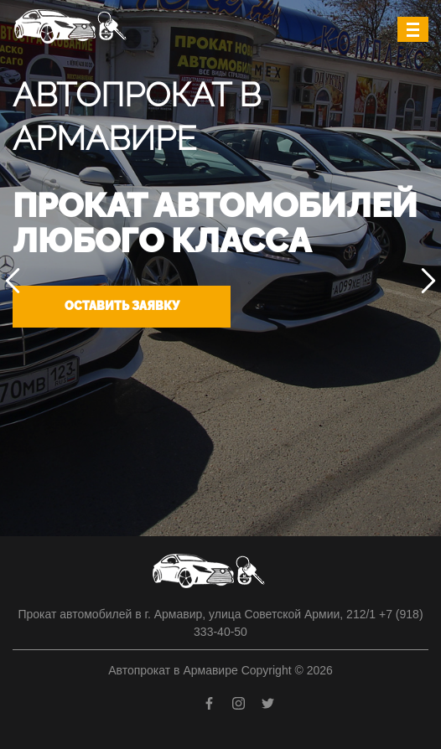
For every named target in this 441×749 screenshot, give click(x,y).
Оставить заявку (122, 306)
